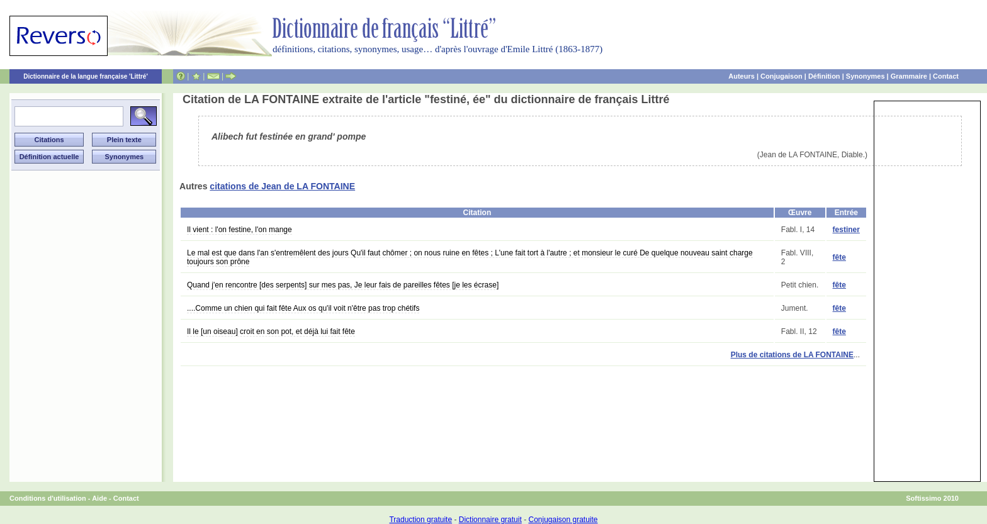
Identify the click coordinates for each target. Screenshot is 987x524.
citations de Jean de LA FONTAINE (282, 186)
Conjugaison (781, 76)
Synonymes (865, 76)
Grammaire (909, 76)
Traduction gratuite (420, 519)
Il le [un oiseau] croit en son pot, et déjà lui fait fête (271, 331)
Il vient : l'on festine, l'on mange (239, 229)
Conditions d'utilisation (47, 498)
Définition (824, 76)
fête (839, 257)
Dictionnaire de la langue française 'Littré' (85, 76)
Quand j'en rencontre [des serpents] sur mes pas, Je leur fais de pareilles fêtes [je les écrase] (343, 285)
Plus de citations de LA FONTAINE (792, 354)
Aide (99, 498)
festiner (846, 229)
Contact (946, 76)
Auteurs (741, 76)
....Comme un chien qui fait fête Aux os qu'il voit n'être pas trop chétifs (303, 308)
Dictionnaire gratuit (490, 519)
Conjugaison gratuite (562, 519)
